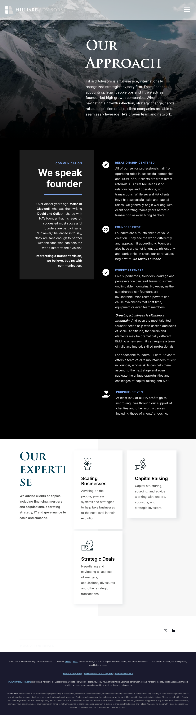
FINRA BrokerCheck (124, 673)
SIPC (75, 661)
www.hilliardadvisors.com (19, 682)
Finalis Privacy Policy (72, 673)
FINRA (68, 661)
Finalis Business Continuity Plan (98, 673)
